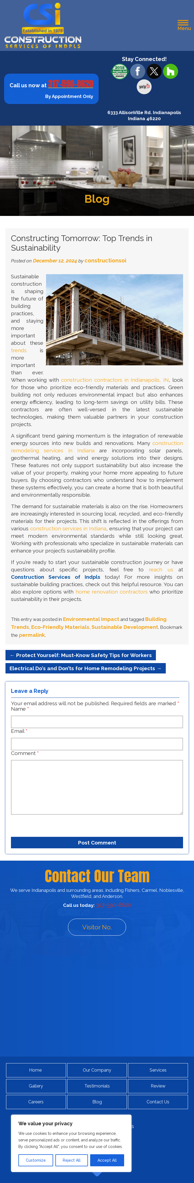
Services (158, 1070)
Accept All (107, 1160)
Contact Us (158, 1101)
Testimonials (97, 1086)
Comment (25, 753)
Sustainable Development (125, 627)
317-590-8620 (70, 84)
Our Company (97, 1070)
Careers (36, 1101)
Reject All (72, 1160)
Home (35, 1070)
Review (158, 1086)
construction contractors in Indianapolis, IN (115, 380)
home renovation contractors (112, 592)
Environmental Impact (91, 619)
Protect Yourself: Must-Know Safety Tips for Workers (81, 655)
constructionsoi (105, 260)
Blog (97, 1101)
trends (19, 350)
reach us (161, 569)
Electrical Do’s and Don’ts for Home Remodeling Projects (86, 668)
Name (20, 708)
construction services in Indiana (68, 528)
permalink (32, 635)
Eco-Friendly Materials (60, 627)
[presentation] (42, 823)
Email (19, 731)
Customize (36, 1160)
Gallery (36, 1086)
